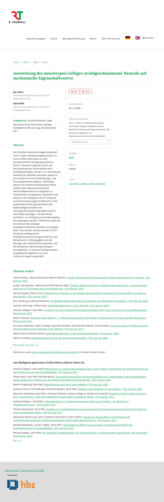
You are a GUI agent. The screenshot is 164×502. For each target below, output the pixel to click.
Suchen (148, 37)
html (87, 91)
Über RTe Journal (111, 38)
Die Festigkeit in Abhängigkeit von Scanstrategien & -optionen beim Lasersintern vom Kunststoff (95, 432)
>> (37, 344)
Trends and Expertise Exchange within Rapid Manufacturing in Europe (106, 277)
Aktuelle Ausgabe (35, 38)
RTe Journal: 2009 (99, 305)
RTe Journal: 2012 (74, 288)
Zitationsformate (79, 141)
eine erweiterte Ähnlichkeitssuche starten (54, 352)
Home (16, 62)
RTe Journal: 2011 (22, 321)
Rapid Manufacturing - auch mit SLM (68, 305)
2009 (35, 62)
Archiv (54, 38)
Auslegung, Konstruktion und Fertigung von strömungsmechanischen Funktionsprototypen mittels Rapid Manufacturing (71, 418)
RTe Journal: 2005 (109, 333)
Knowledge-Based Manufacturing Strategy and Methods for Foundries (89, 300)
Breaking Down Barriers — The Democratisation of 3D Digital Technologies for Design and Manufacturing (88, 317)
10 (32, 344)
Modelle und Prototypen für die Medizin (100, 389)
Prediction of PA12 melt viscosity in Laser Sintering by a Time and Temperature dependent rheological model (80, 395)
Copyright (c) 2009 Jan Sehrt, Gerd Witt (87, 183)
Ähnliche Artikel (23, 271)
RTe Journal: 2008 (98, 338)
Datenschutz (12, 470)
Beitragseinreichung (74, 38)
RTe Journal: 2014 (37, 296)
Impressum (27, 470)
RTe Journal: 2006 (138, 300)
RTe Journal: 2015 (74, 328)
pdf (75, 91)
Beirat (93, 38)
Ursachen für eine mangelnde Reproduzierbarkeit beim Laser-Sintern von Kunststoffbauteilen (95, 310)
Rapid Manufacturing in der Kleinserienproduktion (60, 338)
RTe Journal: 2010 (63, 428)
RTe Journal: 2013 (22, 313)
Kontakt (39, 470)
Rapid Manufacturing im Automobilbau (66, 384)
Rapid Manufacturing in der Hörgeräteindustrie (72, 333)
